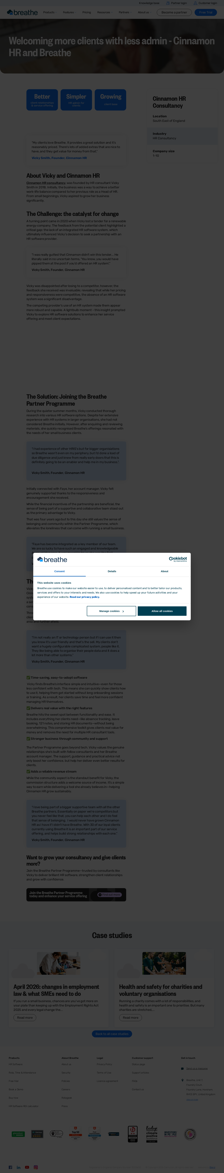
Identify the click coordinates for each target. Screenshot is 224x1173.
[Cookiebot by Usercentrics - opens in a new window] (171, 559)
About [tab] (164, 571)
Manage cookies (111, 611)
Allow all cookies (162, 611)
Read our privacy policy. (85, 597)
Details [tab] (112, 571)
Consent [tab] (59, 571)
